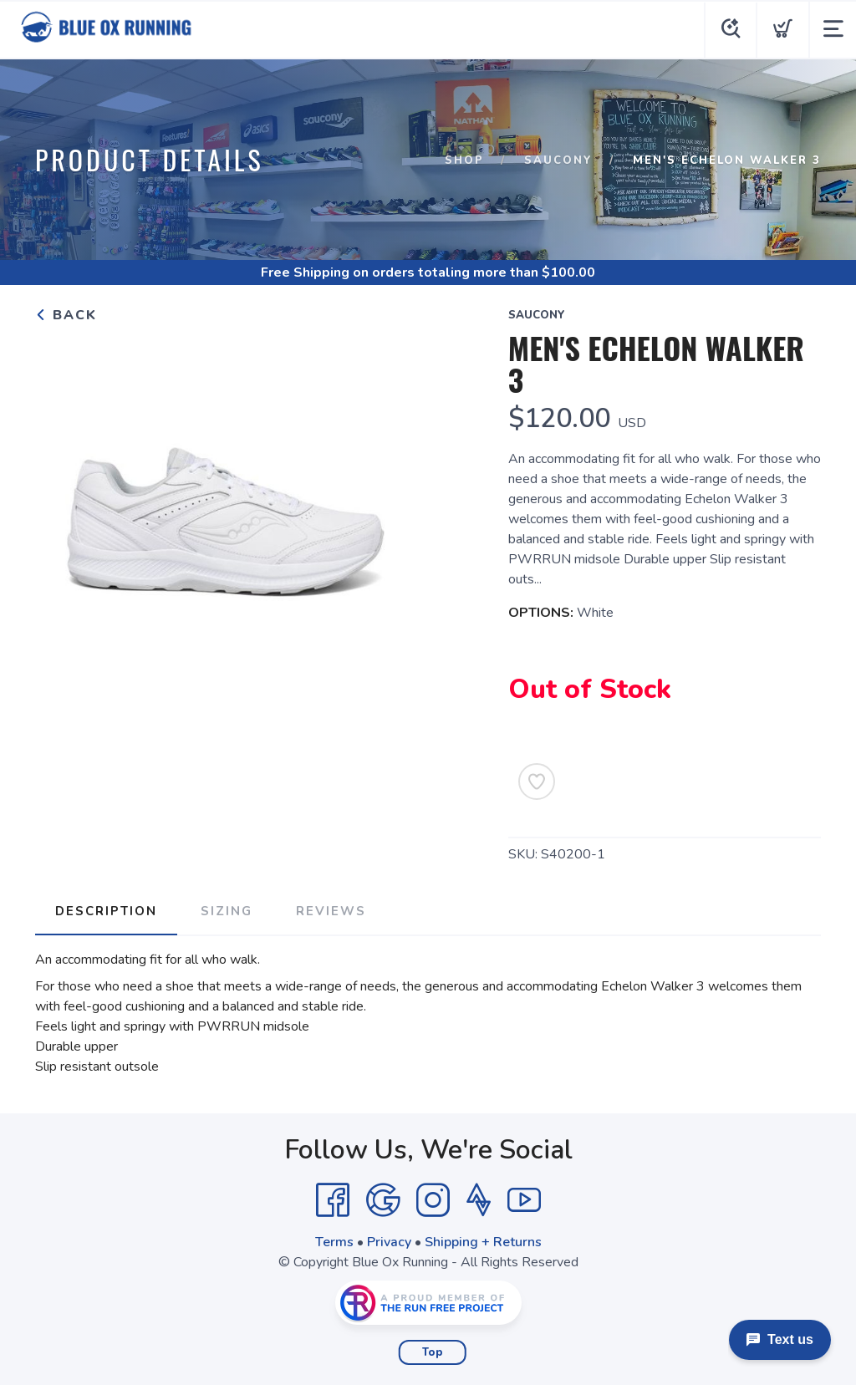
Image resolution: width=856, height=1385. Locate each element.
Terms (334, 1242)
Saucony (558, 160)
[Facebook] (333, 1200)
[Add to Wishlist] (536, 781)
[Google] (383, 1200)
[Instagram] (433, 1200)
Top (432, 1352)
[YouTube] (524, 1200)
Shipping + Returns (483, 1242)
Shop (464, 160)
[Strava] (478, 1200)
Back (66, 315)
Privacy (389, 1242)
